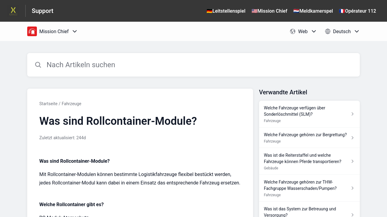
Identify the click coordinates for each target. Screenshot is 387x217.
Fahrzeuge (71, 103)
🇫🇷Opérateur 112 (357, 11)
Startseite (48, 103)
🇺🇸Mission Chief (270, 11)
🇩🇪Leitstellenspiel (226, 11)
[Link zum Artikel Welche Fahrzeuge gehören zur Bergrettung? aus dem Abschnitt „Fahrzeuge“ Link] (309, 137)
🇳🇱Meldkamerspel (313, 11)
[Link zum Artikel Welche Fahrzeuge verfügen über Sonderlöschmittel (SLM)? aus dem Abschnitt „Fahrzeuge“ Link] (309, 114)
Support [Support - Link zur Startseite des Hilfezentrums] (43, 10)
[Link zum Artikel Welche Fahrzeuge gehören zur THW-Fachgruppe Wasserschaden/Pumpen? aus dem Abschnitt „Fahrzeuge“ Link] (309, 188)
